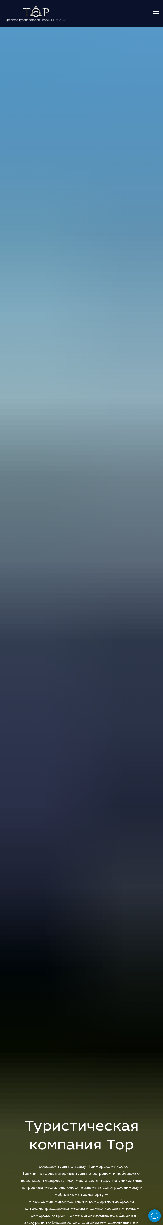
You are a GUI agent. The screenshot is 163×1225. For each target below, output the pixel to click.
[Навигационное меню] (156, 13)
